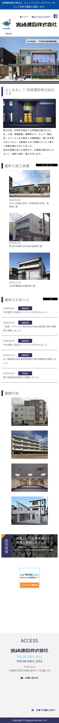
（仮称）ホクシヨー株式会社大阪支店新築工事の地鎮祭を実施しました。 (29, 326)
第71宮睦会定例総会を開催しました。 (22, 375)
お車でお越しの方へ (43, 710)
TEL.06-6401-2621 (29, 656)
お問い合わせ (29, 677)
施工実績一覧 (46, 165)
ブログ (24, 16)
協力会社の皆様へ (41, 16)
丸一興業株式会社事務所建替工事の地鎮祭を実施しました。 (29, 358)
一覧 (50, 299)
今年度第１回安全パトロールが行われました (25, 342)
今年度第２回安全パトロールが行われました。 (26, 310)
